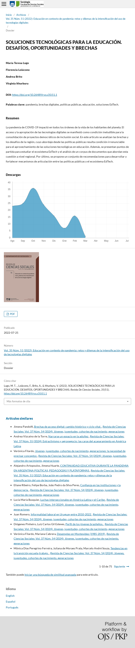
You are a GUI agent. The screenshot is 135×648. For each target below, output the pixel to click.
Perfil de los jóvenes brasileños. (84, 524)
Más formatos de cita (18, 401)
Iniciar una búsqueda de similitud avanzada (50, 574)
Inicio (9, 14)
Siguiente (119, 566)
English (10, 595)
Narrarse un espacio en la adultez (68, 436)
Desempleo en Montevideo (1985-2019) (81, 533)
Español (10, 601)
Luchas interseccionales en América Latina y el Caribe (72, 499)
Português (12, 607)
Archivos (21, 14)
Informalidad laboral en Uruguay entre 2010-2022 (61, 514)
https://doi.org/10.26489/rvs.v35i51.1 (34, 94)
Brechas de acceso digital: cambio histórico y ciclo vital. (67, 426)
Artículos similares (19, 418)
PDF (12, 314)
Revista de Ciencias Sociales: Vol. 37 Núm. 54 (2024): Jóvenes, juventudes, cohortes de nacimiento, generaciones (66, 504)
